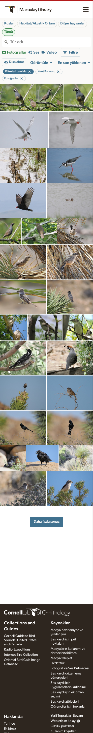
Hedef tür (57, 663)
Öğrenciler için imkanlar (68, 706)
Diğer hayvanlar (72, 23)
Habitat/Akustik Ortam (37, 23)
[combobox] (50, 42)
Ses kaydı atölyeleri (65, 701)
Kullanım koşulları (63, 731)
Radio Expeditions (17, 649)
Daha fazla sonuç (47, 521)
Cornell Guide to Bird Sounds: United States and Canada (20, 640)
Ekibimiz (10, 729)
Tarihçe (9, 723)
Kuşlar (9, 23)
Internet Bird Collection (21, 654)
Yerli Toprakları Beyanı (67, 715)
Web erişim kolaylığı (65, 721)
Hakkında (13, 716)
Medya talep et (61, 658)
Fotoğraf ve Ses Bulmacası (70, 668)
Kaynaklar (60, 623)
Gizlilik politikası (62, 726)
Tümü (8, 32)
